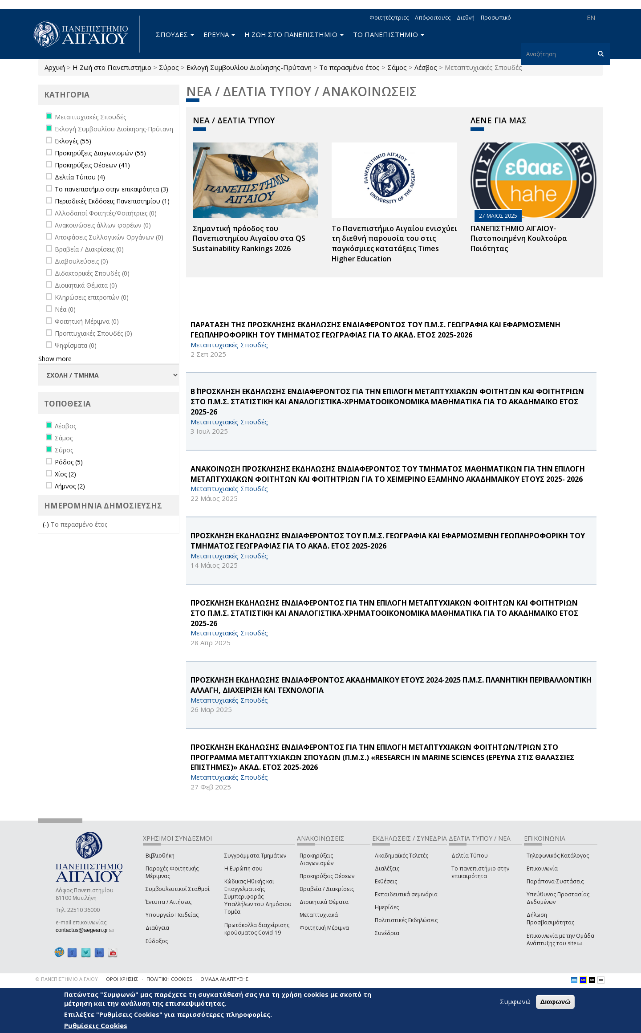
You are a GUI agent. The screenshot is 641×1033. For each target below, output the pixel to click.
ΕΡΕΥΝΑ (219, 34)
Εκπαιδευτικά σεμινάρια (406, 894)
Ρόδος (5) (69, 462)
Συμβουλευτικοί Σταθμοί (178, 889)
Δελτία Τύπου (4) (80, 177)
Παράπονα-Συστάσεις (555, 881)
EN (591, 17)
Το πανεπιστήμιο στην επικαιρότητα (480, 872)
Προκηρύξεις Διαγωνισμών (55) (100, 153)
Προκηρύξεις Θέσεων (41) (92, 165)
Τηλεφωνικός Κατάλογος (558, 855)
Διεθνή (466, 17)
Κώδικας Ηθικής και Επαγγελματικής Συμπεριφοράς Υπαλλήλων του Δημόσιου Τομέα (258, 897)
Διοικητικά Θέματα (324, 902)
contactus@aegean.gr (85, 930)
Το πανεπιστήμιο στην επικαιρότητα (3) (111, 189)
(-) (47, 524)
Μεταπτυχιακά (319, 915)
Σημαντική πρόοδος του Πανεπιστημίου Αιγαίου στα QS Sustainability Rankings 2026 (249, 239)
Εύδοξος (157, 941)
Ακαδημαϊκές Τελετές (401, 855)
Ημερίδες (387, 907)
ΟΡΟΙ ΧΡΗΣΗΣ (122, 979)
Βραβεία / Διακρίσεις (327, 889)
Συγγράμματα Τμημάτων (255, 855)
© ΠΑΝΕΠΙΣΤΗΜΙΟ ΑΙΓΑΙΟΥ (67, 979)
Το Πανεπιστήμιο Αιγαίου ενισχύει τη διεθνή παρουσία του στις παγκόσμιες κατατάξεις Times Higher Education (394, 244)
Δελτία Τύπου (469, 855)
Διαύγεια (157, 927)
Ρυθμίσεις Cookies (95, 1025)
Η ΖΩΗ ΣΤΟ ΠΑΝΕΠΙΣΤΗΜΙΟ (294, 34)
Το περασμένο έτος (349, 67)
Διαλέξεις (387, 868)
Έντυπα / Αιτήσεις (168, 902)
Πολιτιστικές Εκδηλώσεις (406, 920)
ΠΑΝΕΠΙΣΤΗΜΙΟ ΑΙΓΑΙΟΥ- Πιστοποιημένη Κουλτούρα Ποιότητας (519, 239)
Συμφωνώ (515, 1001)
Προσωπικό (496, 17)
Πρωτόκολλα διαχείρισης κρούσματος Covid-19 (256, 928)
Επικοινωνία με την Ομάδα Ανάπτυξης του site (560, 939)
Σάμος (397, 67)
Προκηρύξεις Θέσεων (327, 876)
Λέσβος (425, 67)
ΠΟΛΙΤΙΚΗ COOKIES (169, 979)
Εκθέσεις (386, 881)
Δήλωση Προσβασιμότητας (550, 918)
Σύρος (169, 67)
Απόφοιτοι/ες (432, 17)
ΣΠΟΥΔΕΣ (175, 34)
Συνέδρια (387, 933)
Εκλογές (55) (73, 141)
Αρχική (55, 67)
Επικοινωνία (542, 868)
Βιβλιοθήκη (160, 855)
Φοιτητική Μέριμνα (324, 927)
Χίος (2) (65, 474)
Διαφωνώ (555, 1002)
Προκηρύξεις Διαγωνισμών (316, 859)
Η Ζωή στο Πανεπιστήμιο (112, 67)
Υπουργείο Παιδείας (172, 915)
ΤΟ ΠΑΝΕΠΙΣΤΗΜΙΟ (388, 34)
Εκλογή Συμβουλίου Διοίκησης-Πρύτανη (249, 67)
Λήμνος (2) (70, 486)
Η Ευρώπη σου (243, 868)
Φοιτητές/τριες (389, 17)
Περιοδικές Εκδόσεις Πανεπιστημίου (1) (112, 201)
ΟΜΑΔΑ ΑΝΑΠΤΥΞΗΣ (224, 979)
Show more (55, 358)
